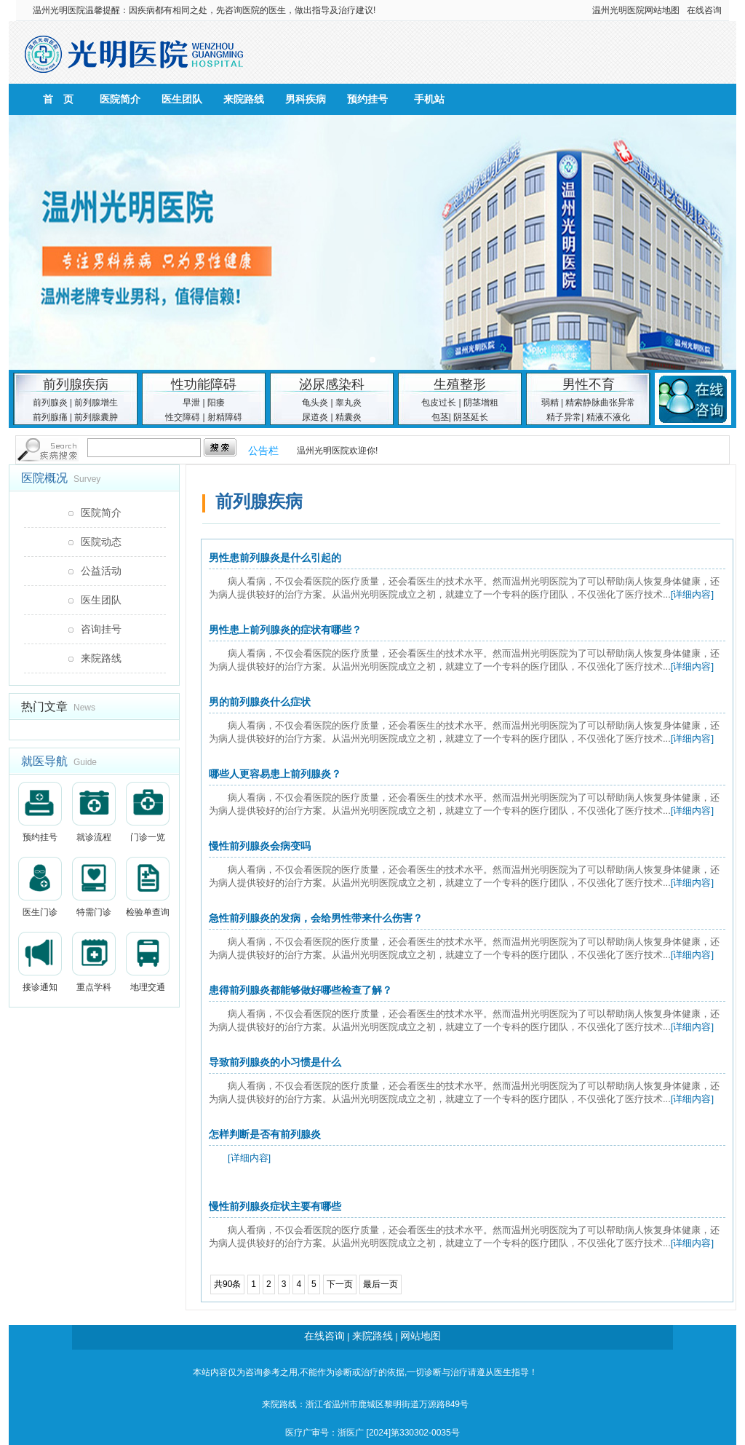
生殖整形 (460, 384)
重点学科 (94, 962)
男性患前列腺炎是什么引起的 (275, 557)
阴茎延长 (470, 417)
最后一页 (380, 1284)
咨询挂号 (101, 629)
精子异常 (563, 417)
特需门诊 (94, 887)
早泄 (191, 402)
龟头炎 (315, 402)
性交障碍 (182, 417)
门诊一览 (148, 812)
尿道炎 (315, 417)
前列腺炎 (50, 402)
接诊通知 (40, 962)
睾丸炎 (348, 402)
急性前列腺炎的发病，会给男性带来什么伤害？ (316, 918)
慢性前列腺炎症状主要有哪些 (275, 1206)
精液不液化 (608, 417)
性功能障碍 (203, 384)
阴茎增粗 (480, 402)
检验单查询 (148, 887)
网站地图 (662, 10)
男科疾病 (305, 99)
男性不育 (588, 384)
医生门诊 (40, 887)
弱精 (550, 402)
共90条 (227, 1284)
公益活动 (101, 571)
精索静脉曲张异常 (600, 402)
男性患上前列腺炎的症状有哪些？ (285, 630)
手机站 (429, 99)
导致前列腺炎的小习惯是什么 (275, 1062)
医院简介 (120, 99)
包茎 (440, 417)
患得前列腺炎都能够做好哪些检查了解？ (300, 990)
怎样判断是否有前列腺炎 (265, 1134)
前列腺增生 (96, 402)
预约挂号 (367, 99)
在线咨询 (704, 10)
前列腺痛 (50, 417)
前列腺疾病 (75, 384)
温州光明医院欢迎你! (337, 451)
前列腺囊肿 (96, 417)
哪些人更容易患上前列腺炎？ (275, 774)
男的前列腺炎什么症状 (260, 702)
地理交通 (148, 962)
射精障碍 (224, 417)
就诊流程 (94, 812)
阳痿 (216, 402)
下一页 (340, 1284)
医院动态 (101, 541)
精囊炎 (348, 417)
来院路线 (243, 99)
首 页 (58, 99)
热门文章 (44, 706)
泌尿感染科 (331, 384)
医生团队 (182, 99)
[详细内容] (692, 594)
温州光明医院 (59, 10)
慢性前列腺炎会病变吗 (260, 846)
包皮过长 (438, 402)
